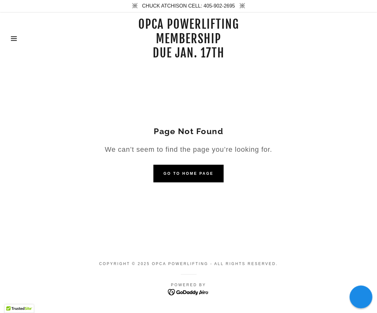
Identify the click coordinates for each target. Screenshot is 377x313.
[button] (19, 38)
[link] (188, 55)
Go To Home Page (188, 173)
